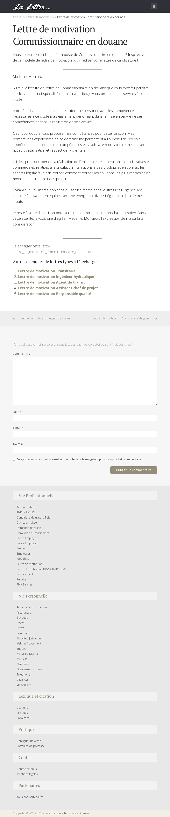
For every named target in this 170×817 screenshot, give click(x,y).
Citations (22, 707)
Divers (20, 628)
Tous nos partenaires (30, 797)
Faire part (23, 633)
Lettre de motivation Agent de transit (51, 282)
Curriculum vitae (27, 522)
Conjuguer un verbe (29, 741)
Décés (21, 623)
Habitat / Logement (29, 643)
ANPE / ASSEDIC (26, 512)
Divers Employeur (28, 543)
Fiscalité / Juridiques (29, 638)
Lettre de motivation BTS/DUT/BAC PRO (41, 569)
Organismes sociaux (29, 669)
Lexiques (22, 713)
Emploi (21, 548)
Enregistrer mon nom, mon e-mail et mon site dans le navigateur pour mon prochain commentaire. (79, 459)
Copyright (19, 813)
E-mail (18, 427)
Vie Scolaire (24, 685)
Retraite (21, 579)
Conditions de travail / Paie (33, 517)
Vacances (23, 679)
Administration (26, 507)
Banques (22, 617)
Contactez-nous (27, 769)
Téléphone (23, 674)
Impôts (21, 648)
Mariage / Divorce (28, 654)
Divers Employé (26, 538)
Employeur (23, 553)
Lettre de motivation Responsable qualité (54, 293)
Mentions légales (27, 774)
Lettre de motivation (29, 564)
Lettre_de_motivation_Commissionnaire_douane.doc (53, 251)
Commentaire (21, 353)
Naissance (23, 664)
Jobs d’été (23, 558)
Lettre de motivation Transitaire (46, 271)
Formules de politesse (31, 746)
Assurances (24, 612)
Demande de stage (29, 528)
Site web (18, 443)
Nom (17, 412)
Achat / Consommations (32, 607)
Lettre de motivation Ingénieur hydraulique (56, 276)
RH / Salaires (24, 584)
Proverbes (23, 718)
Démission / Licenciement (33, 533)
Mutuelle (22, 659)
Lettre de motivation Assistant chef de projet (58, 287)
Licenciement (25, 574)
